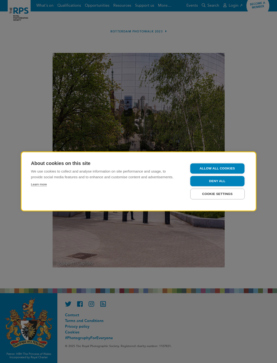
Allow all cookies (217, 169)
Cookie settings (217, 194)
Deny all (217, 181)
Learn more (39, 185)
